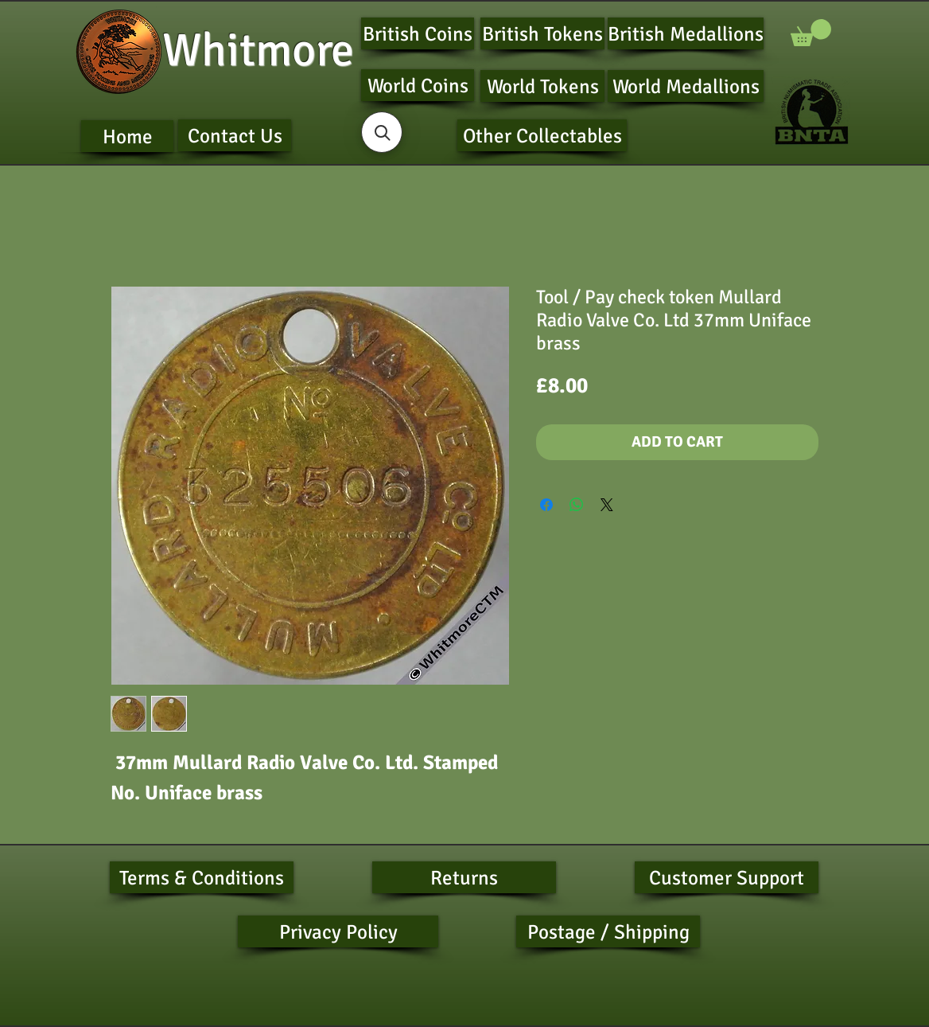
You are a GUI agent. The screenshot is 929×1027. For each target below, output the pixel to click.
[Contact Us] (234, 135)
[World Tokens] (542, 86)
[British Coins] (417, 33)
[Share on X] (606, 504)
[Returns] (464, 877)
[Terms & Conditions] (201, 877)
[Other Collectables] (542, 135)
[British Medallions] (686, 33)
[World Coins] (417, 85)
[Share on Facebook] (546, 504)
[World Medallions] (686, 86)
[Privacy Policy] (338, 931)
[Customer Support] (726, 877)
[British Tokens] (542, 33)
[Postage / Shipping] (608, 931)
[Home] (127, 136)
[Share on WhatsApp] (576, 504)
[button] (811, 32)
